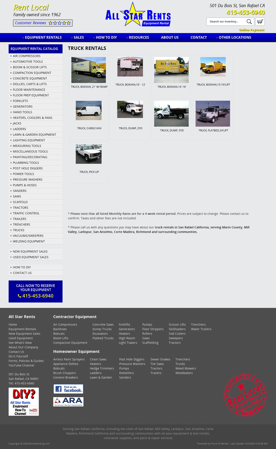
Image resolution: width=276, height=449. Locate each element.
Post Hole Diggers (131, 359)
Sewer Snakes (160, 359)
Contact (199, 37)
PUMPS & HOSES (25, 185)
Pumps (147, 324)
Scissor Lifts (177, 324)
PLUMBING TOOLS (26, 163)
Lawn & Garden (101, 377)
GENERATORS (23, 106)
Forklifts (124, 324)
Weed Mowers (186, 368)
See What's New (20, 343)
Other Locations (235, 37)
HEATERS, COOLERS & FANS (32, 118)
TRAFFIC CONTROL (26, 213)
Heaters (124, 333)
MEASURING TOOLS (27, 146)
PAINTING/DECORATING (30, 157)
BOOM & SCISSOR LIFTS (30, 67)
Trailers (156, 373)
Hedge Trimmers (102, 368)
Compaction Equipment (70, 343)
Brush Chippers (64, 373)
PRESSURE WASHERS (27, 179)
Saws (146, 338)
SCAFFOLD (20, 202)
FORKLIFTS (20, 101)
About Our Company (23, 347)
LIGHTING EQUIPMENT (29, 140)
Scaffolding (150, 343)
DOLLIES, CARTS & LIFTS (30, 84)
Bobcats (59, 333)
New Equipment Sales (30, 251)
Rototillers (126, 373)
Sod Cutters (177, 333)
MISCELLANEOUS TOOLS (30, 151)
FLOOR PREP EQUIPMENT (31, 95)
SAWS (17, 196)
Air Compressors (65, 324)
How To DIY (22, 267)
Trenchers (198, 324)
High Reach (127, 338)
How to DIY (106, 37)
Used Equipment (21, 338)
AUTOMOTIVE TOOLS (28, 61)
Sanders (125, 377)
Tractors (175, 343)
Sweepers (176, 338)
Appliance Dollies (65, 364)
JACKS (17, 123)
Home (13, 324)
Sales (79, 37)
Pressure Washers (132, 364)
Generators (127, 329)
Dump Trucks (102, 329)
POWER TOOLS (23, 174)
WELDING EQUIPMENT (29, 241)
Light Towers (128, 343)
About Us (170, 37)
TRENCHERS (21, 224)
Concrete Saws (103, 324)
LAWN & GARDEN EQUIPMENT (34, 134)
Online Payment (251, 30)
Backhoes (60, 329)
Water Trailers (201, 329)
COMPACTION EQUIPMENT (32, 73)
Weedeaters (184, 373)
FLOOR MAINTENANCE (29, 90)
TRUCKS (18, 230)
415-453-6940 (245, 12)
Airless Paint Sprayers (69, 359)
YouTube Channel (21, 365)
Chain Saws (98, 359)
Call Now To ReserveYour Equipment (36, 291)
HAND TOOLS (22, 112)
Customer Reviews (30, 22)
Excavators (100, 333)
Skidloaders (177, 329)
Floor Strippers (153, 329)
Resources (139, 37)
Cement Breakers (65, 377)
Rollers (147, 333)
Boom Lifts (60, 338)
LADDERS (19, 129)
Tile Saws (157, 364)
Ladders (96, 373)
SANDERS (20, 191)
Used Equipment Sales (31, 257)
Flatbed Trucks (103, 338)
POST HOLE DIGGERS (28, 168)
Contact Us (22, 273)
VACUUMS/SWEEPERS (28, 236)
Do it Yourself (18, 356)
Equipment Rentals (43, 37)
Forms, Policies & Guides (26, 361)
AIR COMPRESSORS (27, 56)
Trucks (180, 364)
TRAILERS (19, 219)
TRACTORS (20, 207)
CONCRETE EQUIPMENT (30, 78)
